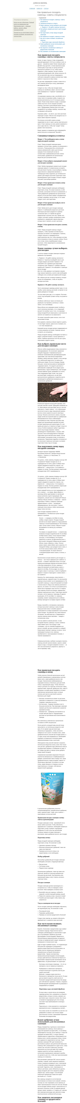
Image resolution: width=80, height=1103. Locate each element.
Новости (39, 8)
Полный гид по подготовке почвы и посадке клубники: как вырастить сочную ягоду (24, 34)
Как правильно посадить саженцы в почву (52, 36)
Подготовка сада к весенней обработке (53, 42)
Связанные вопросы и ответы (49, 23)
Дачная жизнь (40, 3)
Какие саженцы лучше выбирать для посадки (53, 25)
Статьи (46, 8)
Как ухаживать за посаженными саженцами (53, 51)
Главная (32, 8)
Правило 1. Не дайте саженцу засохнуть (53, 27)
